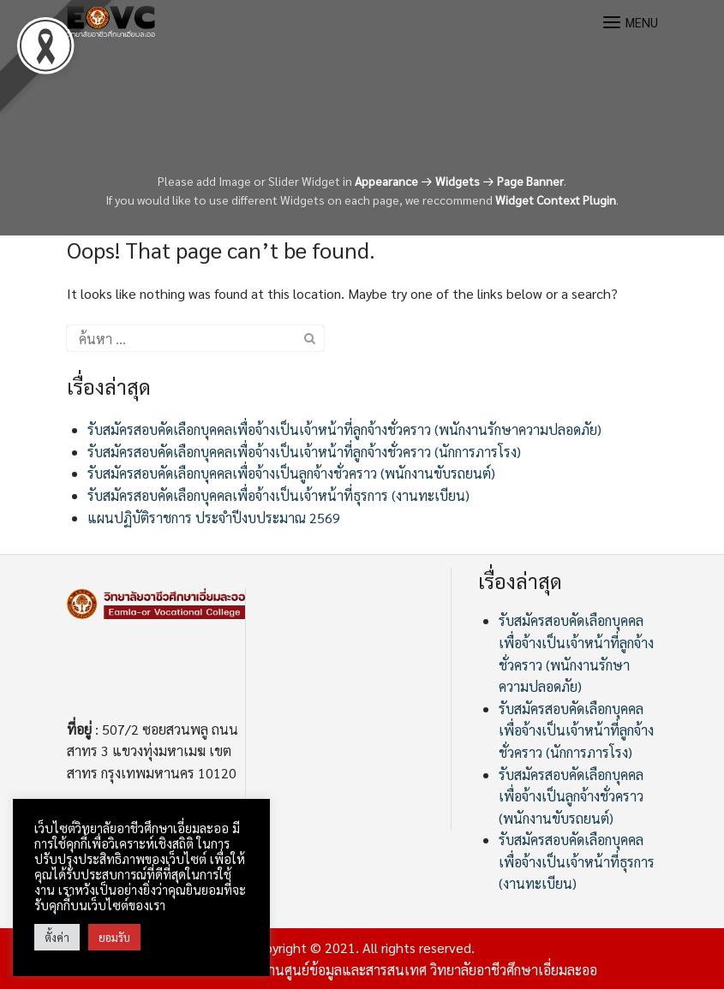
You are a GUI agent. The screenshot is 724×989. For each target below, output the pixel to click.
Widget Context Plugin (555, 199)
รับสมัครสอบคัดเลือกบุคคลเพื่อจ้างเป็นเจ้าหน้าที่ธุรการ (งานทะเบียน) (278, 495)
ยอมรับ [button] (114, 937)
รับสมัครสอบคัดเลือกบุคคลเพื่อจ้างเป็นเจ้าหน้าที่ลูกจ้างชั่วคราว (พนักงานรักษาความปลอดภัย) (344, 429)
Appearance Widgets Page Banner (459, 180)
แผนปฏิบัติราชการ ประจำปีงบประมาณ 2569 (213, 518)
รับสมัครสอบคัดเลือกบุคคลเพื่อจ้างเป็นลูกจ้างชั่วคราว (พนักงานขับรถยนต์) (291, 473)
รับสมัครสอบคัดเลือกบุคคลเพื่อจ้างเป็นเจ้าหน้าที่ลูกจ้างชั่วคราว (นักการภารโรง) (304, 452)
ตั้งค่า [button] (57, 937)
